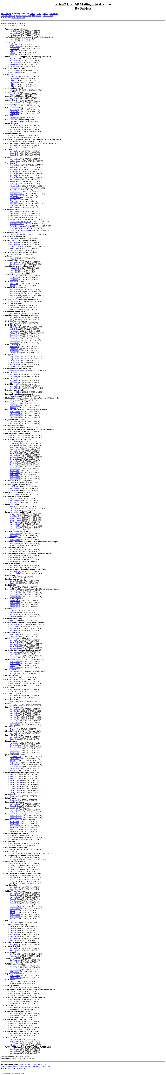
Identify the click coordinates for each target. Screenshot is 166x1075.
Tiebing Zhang (15, 786)
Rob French (14, 323)
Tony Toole (14, 196)
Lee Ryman (14, 278)
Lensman (13, 611)
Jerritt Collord (14, 339)
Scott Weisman (15, 449)
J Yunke (12, 53)
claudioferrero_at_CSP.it (18, 672)
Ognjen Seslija (15, 122)
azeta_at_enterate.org (17, 624)
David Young (14, 319)
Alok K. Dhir (14, 329)
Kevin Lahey (14, 62)
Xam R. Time (14, 335)
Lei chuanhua (14, 49)
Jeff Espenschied (15, 954)
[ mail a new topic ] (18, 18)
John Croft (13, 400)
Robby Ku (13, 950)
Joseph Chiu (14, 284)
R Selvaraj (13, 297)
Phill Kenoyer (14, 70)
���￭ (13, 729)
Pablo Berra (14, 80)
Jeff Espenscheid (15, 674)
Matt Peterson (14, 331)
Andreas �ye (14, 167)
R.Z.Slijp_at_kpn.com (17, 859)
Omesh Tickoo (15, 153)
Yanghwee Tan (15, 835)
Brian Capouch (15, 683)
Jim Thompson (15, 179)
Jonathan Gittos (15, 875)
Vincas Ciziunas (15, 780)
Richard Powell (15, 366)
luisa (11, 577)
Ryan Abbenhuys (16, 445)
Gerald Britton (15, 774)
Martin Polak (14, 72)
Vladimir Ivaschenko (17, 188)
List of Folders (48, 16)
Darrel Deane (14, 739)
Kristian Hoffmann (16, 656)
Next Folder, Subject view (32, 16)
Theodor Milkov (15, 76)
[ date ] (39, 14)
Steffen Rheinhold (16, 388)
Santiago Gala (14, 268)
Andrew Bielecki (16, 812)
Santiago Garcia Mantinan (19, 370)
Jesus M (12, 506)
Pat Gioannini (14, 956)
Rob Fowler (14, 612)
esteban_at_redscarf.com (18, 246)
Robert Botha (14, 127)
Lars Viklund (14, 516)
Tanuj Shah (13, 636)
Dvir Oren (13, 587)
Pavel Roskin (14, 135)
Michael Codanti (15, 186)
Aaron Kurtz (14, 889)
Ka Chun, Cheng (15, 435)
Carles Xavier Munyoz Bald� (20, 222)
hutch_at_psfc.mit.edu (17, 234)
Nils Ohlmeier (15, 137)
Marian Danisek (15, 705)
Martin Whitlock (15, 392)
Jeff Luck (13, 502)
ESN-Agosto (14, 343)
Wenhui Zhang (15, 396)
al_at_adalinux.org (16, 165)
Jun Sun (12, 59)
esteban (12, 1017)
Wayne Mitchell (15, 443)
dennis (12, 39)
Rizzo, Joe (13, 984)
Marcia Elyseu (15, 31)
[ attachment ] (54, 14)
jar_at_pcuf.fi (14, 691)
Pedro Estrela (14, 64)
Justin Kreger (14, 347)
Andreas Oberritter (16, 161)
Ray (11, 190)
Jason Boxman (15, 248)
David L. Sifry (15, 198)
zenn (11, 45)
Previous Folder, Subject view (11, 16)
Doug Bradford (15, 301)
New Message (6, 14)
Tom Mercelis (14, 114)
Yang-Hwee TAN (16, 228)
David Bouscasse (16, 264)
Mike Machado (15, 131)
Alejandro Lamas (16, 457)
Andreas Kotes (15, 601)
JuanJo (12, 147)
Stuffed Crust (14, 441)
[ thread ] (45, 14)
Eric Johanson (14, 66)
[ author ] (33, 14)
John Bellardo (14, 106)
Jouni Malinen (15, 33)
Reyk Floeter (14, 1001)
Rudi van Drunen (16, 849)
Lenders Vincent (15, 514)
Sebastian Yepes (15, 118)
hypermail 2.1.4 (20, 1073)
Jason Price (13, 94)
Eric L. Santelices (16, 327)
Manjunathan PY (15, 90)
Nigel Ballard (14, 213)
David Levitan (15, 376)
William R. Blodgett (17, 292)
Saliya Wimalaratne (16, 356)
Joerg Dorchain (15, 711)
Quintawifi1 (14, 583)
